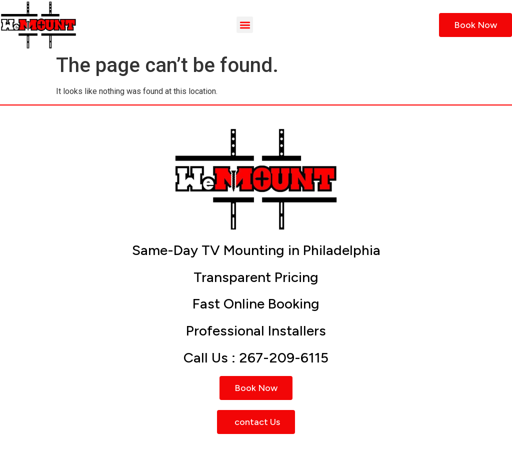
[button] (244, 24)
